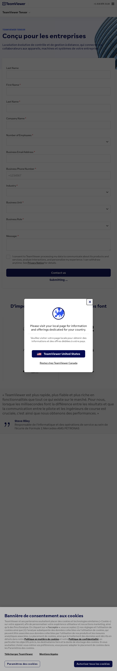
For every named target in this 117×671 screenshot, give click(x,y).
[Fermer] (90, 302)
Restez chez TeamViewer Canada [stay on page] (58, 363)
